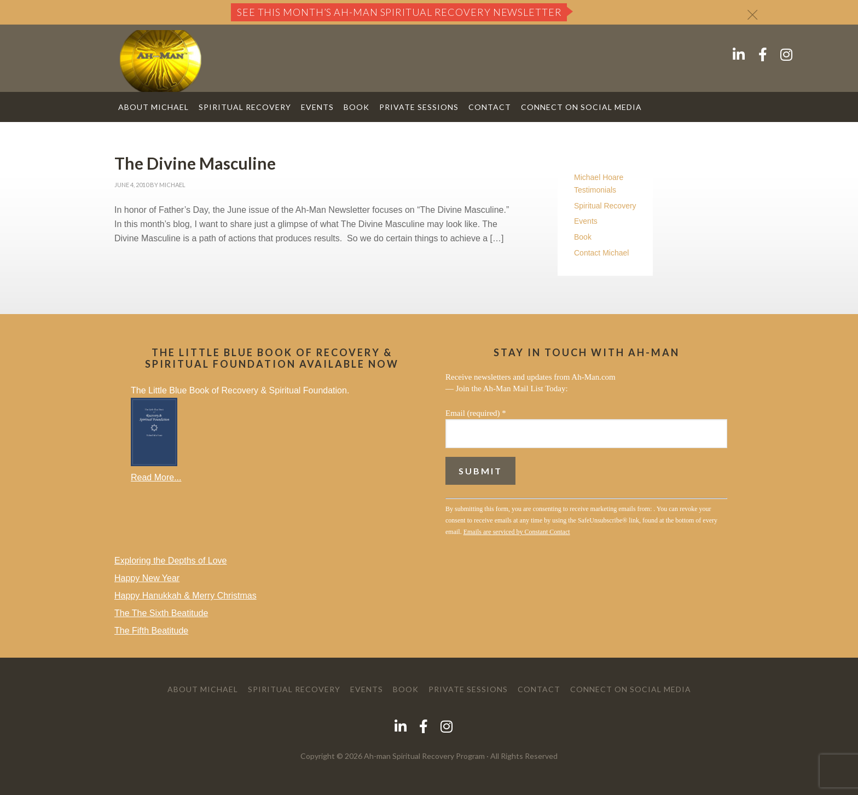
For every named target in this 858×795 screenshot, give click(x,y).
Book (583, 237)
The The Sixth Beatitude (161, 613)
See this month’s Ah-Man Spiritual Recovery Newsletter (399, 12)
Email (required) (475, 413)
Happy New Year (146, 578)
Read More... (156, 477)
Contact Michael (601, 252)
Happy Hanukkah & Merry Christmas (185, 595)
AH (160, 61)
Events (586, 221)
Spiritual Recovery (605, 205)
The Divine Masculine (195, 163)
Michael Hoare (598, 177)
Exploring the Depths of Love (170, 560)
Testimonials (595, 189)
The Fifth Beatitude (151, 630)
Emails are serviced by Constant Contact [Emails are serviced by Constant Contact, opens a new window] (516, 532)
